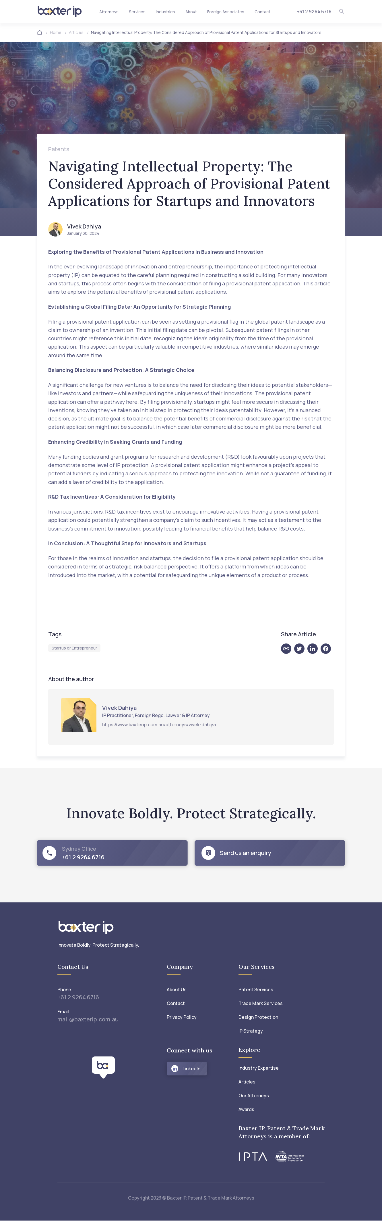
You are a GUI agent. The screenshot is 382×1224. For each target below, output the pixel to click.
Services (137, 11)
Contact (262, 11)
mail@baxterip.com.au (88, 1017)
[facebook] (327, 648)
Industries (165, 11)
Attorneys (109, 11)
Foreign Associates (225, 11)
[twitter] (300, 648)
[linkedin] (314, 648)
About (191, 11)
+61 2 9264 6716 (314, 11)
